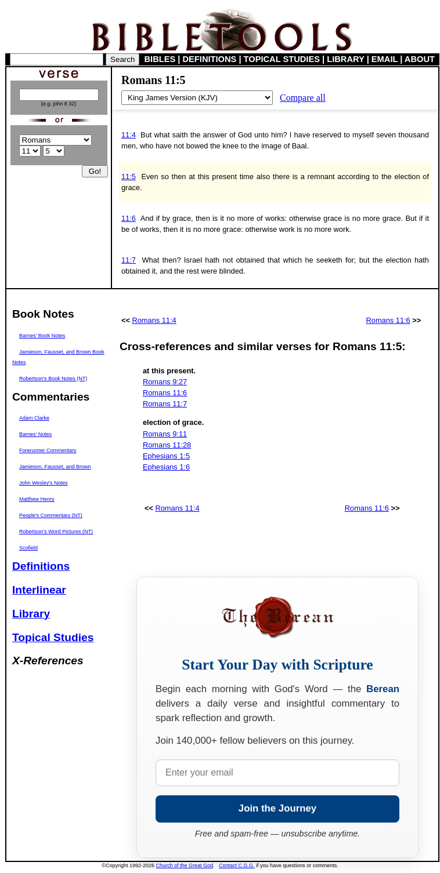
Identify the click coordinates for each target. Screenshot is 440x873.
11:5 (128, 176)
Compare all (303, 98)
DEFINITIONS (210, 59)
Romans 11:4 (154, 320)
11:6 (128, 218)
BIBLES (160, 59)
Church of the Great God (185, 865)
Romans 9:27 (165, 381)
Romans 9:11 (165, 434)
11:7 (128, 260)
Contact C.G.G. (237, 865)
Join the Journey (277, 808)
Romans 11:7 (165, 403)
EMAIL (385, 59)
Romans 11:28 (167, 445)
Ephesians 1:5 (166, 456)
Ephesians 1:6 (166, 467)
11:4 (128, 134)
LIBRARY (345, 59)
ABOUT (420, 59)
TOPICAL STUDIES (282, 59)
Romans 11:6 (388, 320)
